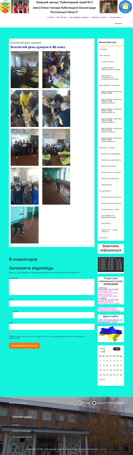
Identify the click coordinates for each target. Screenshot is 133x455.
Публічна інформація (111, 154)
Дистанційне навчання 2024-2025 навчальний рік (111, 101)
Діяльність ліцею (107, 147)
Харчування (106, 184)
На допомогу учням (110, 209)
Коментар (14, 278)
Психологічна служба (111, 172)
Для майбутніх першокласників (108, 216)
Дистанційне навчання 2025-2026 (111, 92)
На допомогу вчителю (111, 203)
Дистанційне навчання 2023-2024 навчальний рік (111, 111)
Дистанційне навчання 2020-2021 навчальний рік (111, 140)
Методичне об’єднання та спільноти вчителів (110, 77)
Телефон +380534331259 (110, 406)
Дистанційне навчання (110, 85)
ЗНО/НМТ (106, 223)
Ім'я (11, 299)
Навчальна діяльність (111, 160)
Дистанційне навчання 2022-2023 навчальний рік (111, 120)
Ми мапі (87, 406)
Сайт (11, 323)
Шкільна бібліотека (110, 178)
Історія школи (107, 61)
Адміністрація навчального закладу (111, 69)
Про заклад (105, 55)
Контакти (104, 237)
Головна (103, 49)
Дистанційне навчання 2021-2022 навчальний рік (111, 130)
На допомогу (105, 191)
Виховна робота (108, 166)
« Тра (116, 349)
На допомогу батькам (111, 197)
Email (16, 311)
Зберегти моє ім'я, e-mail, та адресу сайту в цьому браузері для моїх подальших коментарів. (47, 337)
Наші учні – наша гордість (109, 230)
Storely (103, 449)
